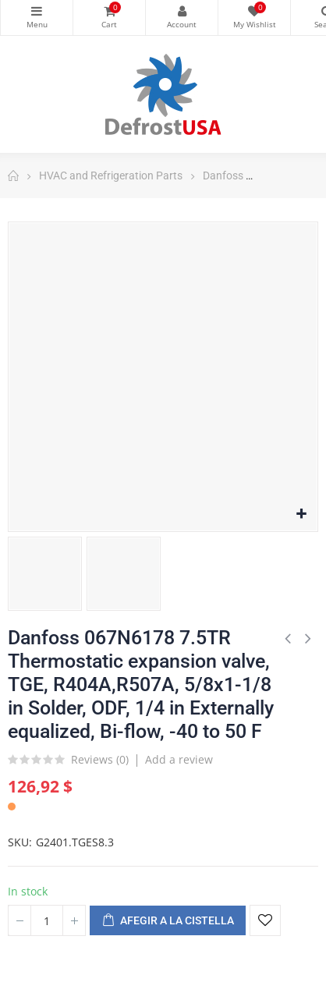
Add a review (179, 759)
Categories (37, 11)
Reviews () (100, 760)
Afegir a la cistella (167, 921)
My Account (182, 11)
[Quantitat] (47, 920)
